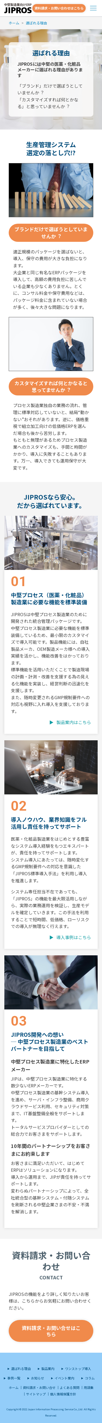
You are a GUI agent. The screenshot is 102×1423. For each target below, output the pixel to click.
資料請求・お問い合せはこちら (51, 1330)
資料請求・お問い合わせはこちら (59, 8)
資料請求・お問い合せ (39, 1387)
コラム (90, 1378)
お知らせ (37, 1378)
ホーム (14, 22)
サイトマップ (36, 1394)
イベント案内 (64, 1378)
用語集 (89, 1387)
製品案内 (47, 1368)
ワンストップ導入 (78, 1368)
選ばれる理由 (36, 22)
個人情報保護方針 (63, 1394)
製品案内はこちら (73, 722)
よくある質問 (69, 1387)
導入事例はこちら (73, 937)
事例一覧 (13, 1378)
